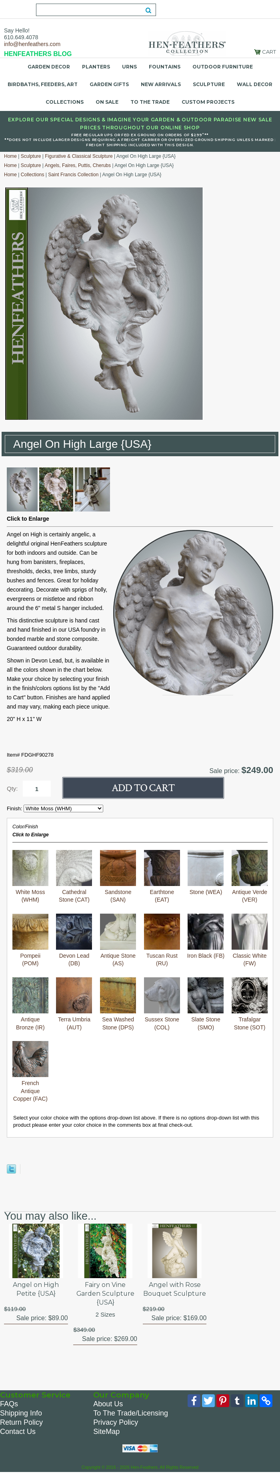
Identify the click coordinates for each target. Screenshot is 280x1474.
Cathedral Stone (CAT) (74, 876)
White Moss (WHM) (30, 876)
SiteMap (106, 1432)
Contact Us (18, 1432)
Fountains (164, 67)
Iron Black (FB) (205, 936)
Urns (129, 67)
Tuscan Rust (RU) (162, 940)
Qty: (12, 788)
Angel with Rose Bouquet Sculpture (175, 1293)
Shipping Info (21, 1414)
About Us (108, 1404)
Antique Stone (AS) (118, 940)
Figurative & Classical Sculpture (78, 156)
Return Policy (21, 1423)
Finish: (15, 808)
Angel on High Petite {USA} (36, 1289)
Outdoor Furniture (222, 67)
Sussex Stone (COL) (162, 1004)
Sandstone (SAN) (118, 876)
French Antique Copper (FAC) (30, 1071)
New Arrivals (161, 84)
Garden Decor (49, 67)
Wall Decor (254, 84)
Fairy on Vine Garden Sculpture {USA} (105, 1293)
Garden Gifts (109, 84)
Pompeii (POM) (30, 940)
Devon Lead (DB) (74, 940)
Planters (96, 67)
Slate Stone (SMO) (206, 1004)
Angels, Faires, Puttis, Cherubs (78, 165)
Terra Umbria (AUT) (74, 1004)
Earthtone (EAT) (162, 876)
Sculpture (209, 84)
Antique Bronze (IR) (30, 1004)
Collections (65, 102)
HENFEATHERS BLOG (38, 53)
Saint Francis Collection (73, 174)
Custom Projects (208, 102)
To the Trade (150, 102)
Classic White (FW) (250, 940)
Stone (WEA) (206, 872)
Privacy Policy (115, 1423)
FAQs (9, 1404)
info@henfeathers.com (32, 44)
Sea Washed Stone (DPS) (118, 1004)
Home (10, 156)
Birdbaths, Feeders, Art (43, 84)
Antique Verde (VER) (250, 876)
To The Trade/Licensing (130, 1414)
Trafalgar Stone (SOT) (250, 1004)
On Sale (107, 102)
